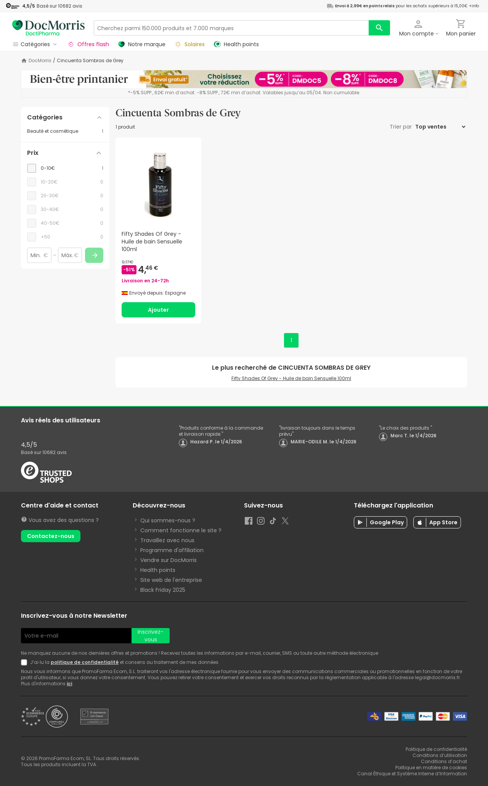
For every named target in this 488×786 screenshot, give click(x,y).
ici (69, 683)
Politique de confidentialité (436, 749)
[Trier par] (440, 126)
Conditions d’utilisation (440, 755)
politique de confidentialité (85, 662)
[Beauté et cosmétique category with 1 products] (65, 131)
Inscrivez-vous (151, 635)
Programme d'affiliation (172, 550)
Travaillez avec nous (167, 540)
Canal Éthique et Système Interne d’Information (412, 773)
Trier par (401, 126)
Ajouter (158, 310)
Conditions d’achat (444, 761)
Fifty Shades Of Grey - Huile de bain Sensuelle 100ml (291, 378)
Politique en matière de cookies (431, 767)
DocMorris (40, 61)
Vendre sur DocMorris (168, 560)
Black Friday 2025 (162, 590)
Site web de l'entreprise (171, 580)
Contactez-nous (50, 536)
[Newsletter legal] (25, 662)
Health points (157, 570)
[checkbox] (65, 168)
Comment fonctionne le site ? (181, 530)
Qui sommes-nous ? (167, 520)
